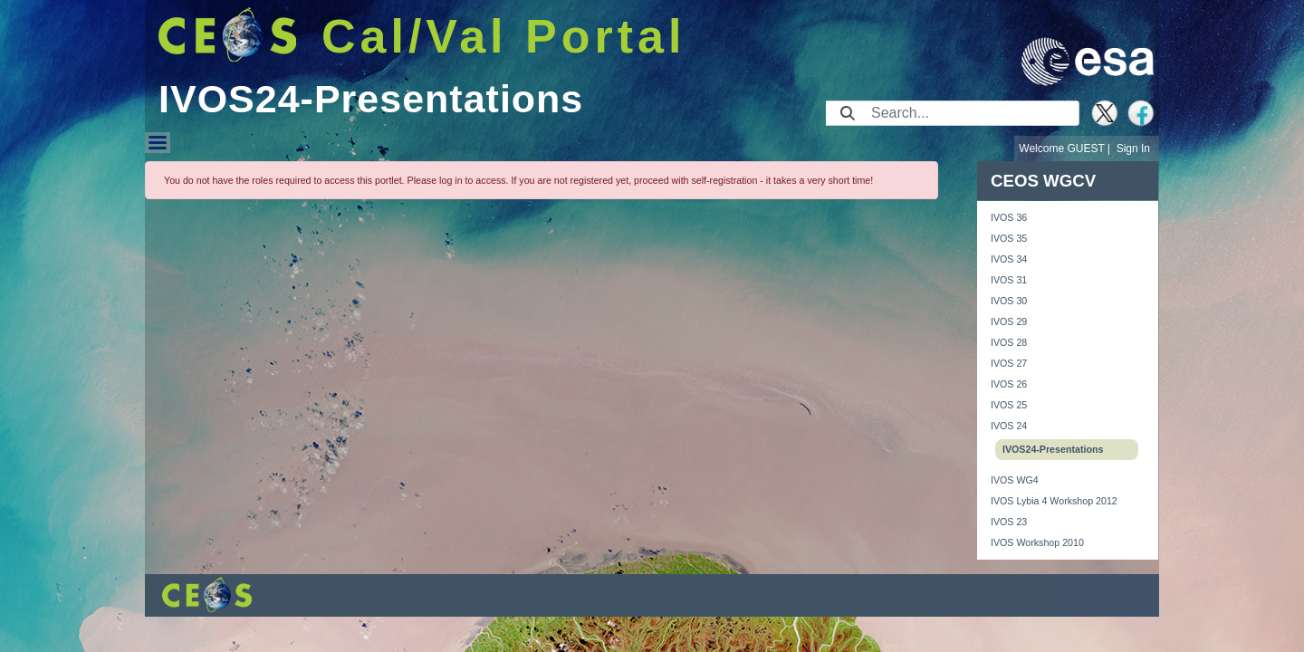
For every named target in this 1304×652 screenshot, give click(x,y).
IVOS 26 (1009, 384)
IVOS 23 (1009, 521)
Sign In (1133, 148)
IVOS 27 (1009, 363)
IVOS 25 (1009, 404)
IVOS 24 (1009, 425)
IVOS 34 (1009, 259)
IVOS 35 (1009, 238)
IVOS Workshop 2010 (1037, 542)
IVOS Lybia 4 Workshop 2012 (1054, 500)
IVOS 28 (1009, 342)
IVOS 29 (1009, 321)
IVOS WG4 (1015, 480)
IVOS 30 (1009, 300)
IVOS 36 (1009, 217)
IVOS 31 (1009, 279)
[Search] (969, 113)
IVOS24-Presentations (1052, 449)
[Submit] (847, 113)
